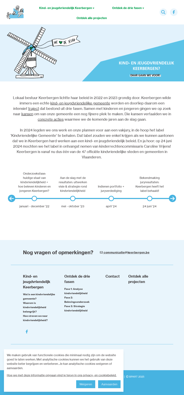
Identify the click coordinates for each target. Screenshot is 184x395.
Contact (112, 276)
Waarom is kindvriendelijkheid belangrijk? (34, 307)
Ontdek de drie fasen (128, 8)
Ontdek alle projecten (92, 18)
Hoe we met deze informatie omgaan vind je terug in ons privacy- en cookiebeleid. (61, 375)
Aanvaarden (109, 384)
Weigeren (85, 384)
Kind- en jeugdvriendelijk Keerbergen (66, 8)
